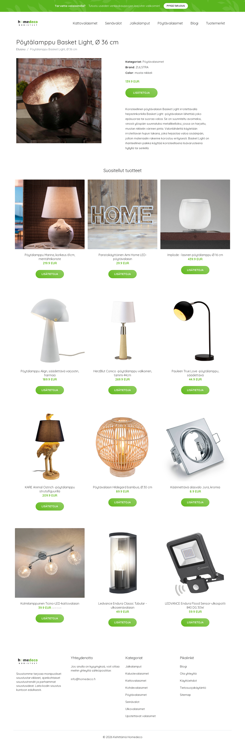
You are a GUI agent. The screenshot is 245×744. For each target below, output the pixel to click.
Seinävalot (113, 23)
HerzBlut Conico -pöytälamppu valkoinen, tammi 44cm (122, 373)
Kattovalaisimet (85, 23)
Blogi (194, 23)
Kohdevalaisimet (136, 688)
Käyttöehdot (188, 681)
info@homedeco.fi (83, 679)
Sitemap (185, 695)
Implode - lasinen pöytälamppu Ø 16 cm (195, 255)
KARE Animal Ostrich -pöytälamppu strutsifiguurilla (50, 490)
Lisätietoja (141, 93)
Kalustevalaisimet (137, 674)
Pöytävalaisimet (170, 23)
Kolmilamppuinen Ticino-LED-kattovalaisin (49, 604)
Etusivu (20, 49)
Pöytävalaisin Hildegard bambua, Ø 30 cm (122, 487)
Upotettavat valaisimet (140, 716)
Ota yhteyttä (188, 674)
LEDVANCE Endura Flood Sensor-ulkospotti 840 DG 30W (195, 606)
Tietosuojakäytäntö (193, 688)
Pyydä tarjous (176, 5)
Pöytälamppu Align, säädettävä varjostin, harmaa (50, 373)
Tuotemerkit (215, 23)
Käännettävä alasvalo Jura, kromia (195, 487)
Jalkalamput (139, 23)
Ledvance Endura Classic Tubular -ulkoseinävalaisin (122, 606)
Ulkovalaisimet (135, 709)
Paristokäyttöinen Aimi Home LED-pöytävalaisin (123, 257)
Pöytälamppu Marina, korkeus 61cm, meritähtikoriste (50, 257)
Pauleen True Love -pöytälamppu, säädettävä (195, 373)
